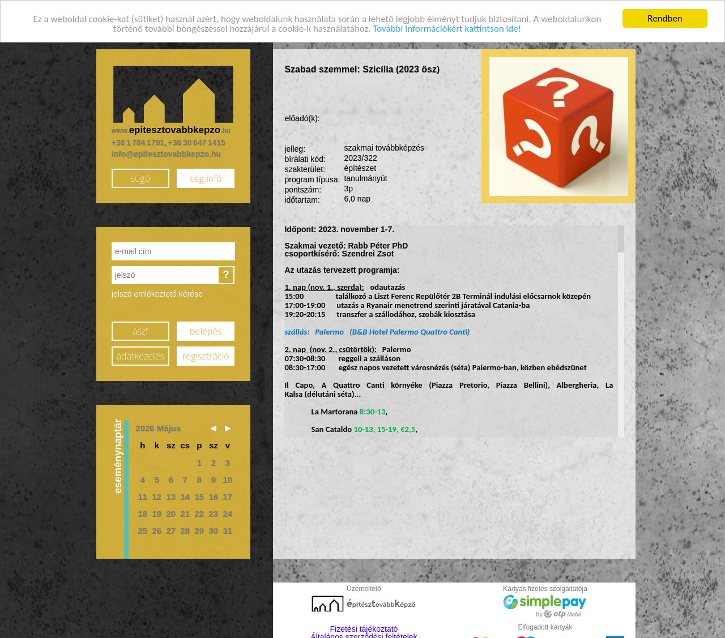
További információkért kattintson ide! (447, 26)
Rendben (665, 16)
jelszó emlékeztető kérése (157, 291)
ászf (140, 328)
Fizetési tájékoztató (364, 626)
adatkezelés (140, 353)
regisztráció (205, 353)
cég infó (205, 175)
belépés (205, 328)
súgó (140, 175)
